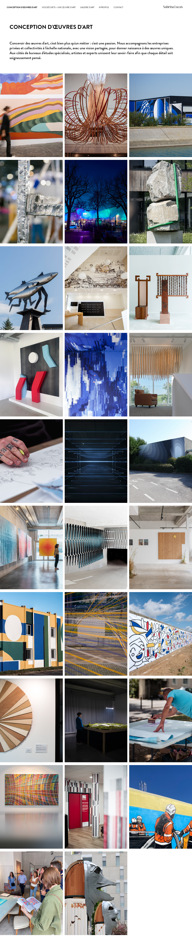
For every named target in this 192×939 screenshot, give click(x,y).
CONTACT (118, 7)
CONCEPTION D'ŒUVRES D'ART (22, 7)
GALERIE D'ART (87, 7)
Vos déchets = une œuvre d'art (59, 7)
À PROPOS (104, 7)
